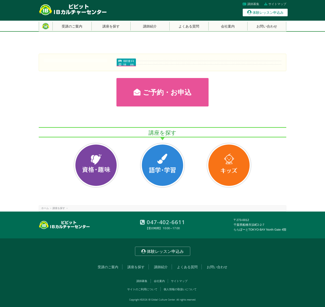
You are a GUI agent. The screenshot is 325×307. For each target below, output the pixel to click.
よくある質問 (187, 267)
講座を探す (58, 208)
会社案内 (159, 281)
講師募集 (251, 4)
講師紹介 (161, 267)
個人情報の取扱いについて (180, 289)
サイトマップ (275, 4)
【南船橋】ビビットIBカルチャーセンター (73, 9)
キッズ (229, 165)
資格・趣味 (96, 165)
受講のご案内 (108, 267)
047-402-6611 (162, 222)
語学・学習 (162, 165)
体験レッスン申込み (265, 12)
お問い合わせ (217, 267)
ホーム (45, 208)
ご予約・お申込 (162, 92)
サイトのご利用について (142, 289)
